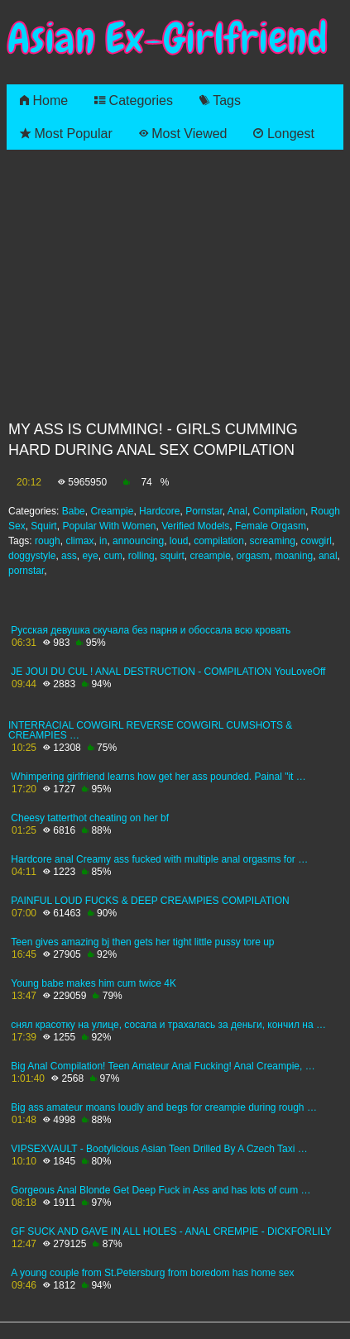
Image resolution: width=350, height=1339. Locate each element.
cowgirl (316, 541)
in (103, 541)
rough (47, 541)
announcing (138, 541)
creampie (209, 556)
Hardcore (159, 511)
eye (90, 556)
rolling (141, 556)
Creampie (111, 511)
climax (79, 541)
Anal (237, 511)
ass (69, 556)
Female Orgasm (270, 526)
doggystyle (31, 556)
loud (179, 541)
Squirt (43, 526)
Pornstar (204, 511)
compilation (219, 541)
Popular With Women (109, 526)
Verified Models (195, 526)
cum (112, 556)
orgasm (253, 556)
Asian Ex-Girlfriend (167, 38)
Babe (73, 511)
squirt (172, 556)
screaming (272, 541)
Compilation (279, 511)
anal (328, 556)
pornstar (26, 570)
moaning (294, 556)
